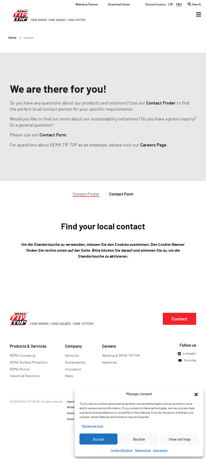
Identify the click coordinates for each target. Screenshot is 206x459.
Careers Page (153, 144)
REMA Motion (20, 369)
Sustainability (75, 362)
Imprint (71, 401)
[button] (196, 393)
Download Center (119, 4)
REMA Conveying (22, 355)
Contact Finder (161, 102)
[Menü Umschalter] (198, 14)
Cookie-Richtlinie (122, 450)
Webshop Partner (87, 4)
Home (12, 37)
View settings (180, 439)
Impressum (160, 450)
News (69, 376)
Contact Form (52, 134)
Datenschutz (143, 450)
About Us (72, 355)
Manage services (92, 426)
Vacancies (109, 362)
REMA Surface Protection (29, 362)
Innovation (73, 369)
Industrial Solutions (24, 376)
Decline (139, 439)
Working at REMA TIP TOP (121, 355)
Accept (98, 439)
